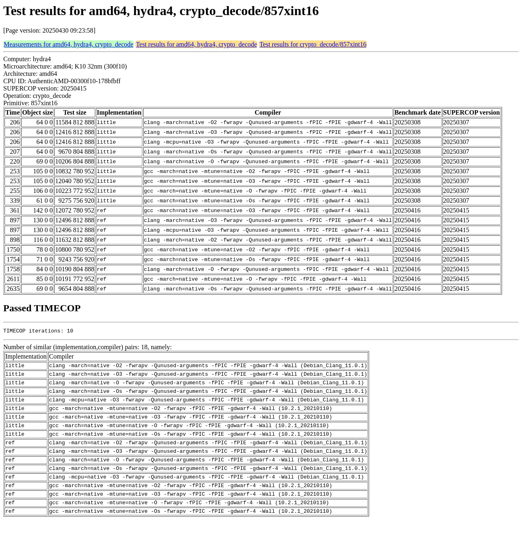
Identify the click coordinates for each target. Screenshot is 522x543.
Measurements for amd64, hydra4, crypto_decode (68, 44)
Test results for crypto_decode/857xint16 (312, 44)
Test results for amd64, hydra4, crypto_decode (196, 44)
